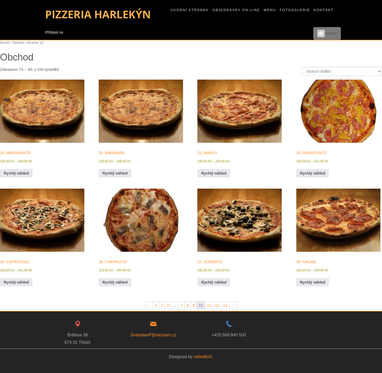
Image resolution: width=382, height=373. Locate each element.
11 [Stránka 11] (209, 305)
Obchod (18, 43)
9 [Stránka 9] (194, 305)
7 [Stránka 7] (182, 305)
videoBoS (203, 356)
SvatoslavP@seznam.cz (153, 335)
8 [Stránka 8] (188, 305)
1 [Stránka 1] (156, 305)
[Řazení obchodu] (342, 71)
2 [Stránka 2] (162, 305)
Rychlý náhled (16, 173)
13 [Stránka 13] (225, 305)
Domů (4, 43)
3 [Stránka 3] (168, 305)
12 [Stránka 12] (217, 305)
